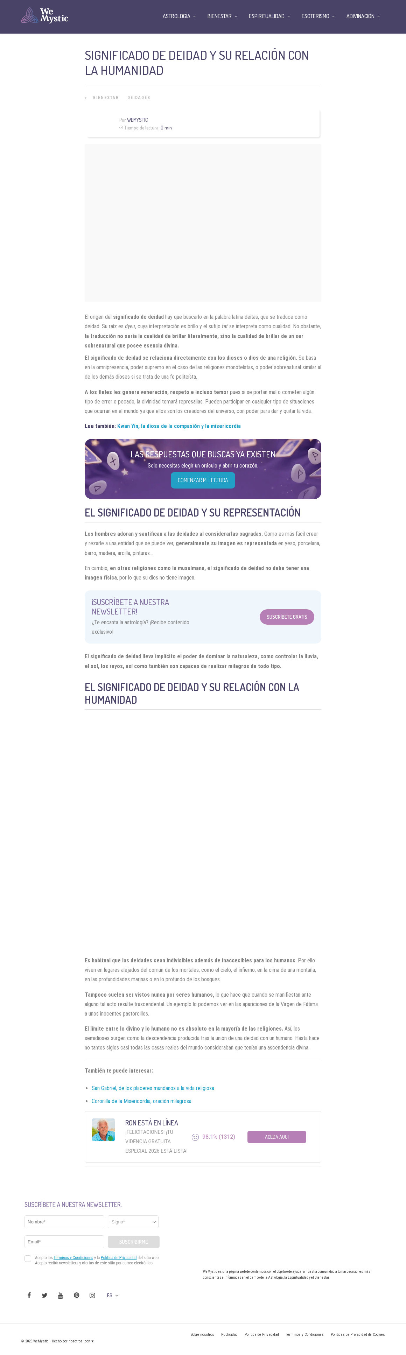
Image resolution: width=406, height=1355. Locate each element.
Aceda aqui (277, 1137)
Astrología (176, 16)
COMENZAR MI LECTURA (203, 480)
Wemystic (137, 120)
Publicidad (229, 1334)
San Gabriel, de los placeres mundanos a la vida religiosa (153, 1088)
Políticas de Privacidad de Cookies (358, 1334)
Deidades (138, 97)
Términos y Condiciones (305, 1334)
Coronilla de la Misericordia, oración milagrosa (141, 1101)
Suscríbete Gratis (287, 617)
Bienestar (106, 97)
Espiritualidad (267, 16)
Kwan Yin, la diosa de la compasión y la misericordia (179, 426)
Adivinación (360, 16)
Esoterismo (315, 16)
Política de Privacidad (262, 1334)
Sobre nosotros (202, 1334)
